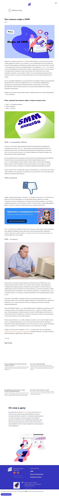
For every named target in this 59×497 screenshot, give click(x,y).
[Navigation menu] (56, 3)
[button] (29, 214)
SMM (26, 58)
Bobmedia (24, 410)
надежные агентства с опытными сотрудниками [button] (26, 330)
